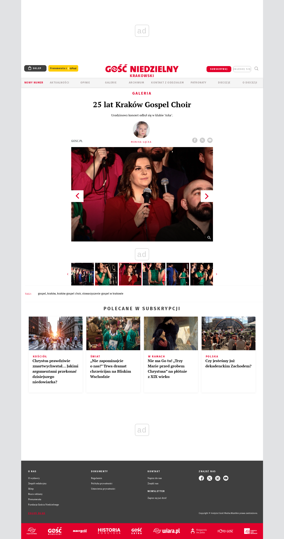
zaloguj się (242, 69)
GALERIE (111, 82)
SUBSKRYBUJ (219, 69)
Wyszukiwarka (256, 68)
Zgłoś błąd (37, 513)
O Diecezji (250, 82)
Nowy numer (33, 82)
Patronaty (199, 82)
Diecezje (224, 82)
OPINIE (85, 82)
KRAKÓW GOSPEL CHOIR (69, 293)
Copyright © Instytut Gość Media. (215, 513)
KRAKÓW (51, 293)
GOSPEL (42, 293)
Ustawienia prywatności (103, 488)
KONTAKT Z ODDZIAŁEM (167, 82)
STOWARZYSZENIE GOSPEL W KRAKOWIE (102, 293)
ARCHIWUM (136, 82)
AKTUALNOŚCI (59, 82)
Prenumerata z (63, 68)
